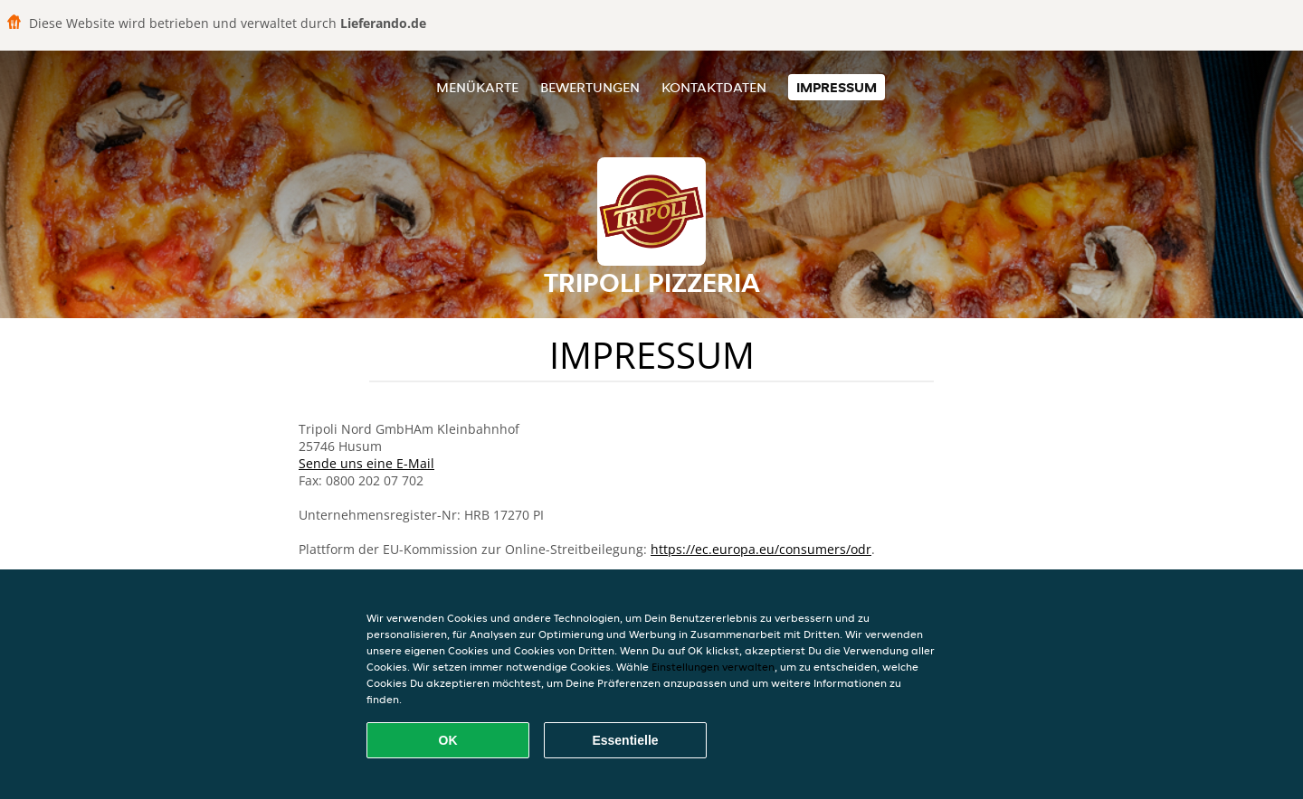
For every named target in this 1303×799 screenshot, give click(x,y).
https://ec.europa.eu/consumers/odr (761, 549)
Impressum (836, 87)
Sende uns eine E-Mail (366, 463)
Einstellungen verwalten (713, 666)
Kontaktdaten (713, 87)
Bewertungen (590, 87)
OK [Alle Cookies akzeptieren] (448, 740)
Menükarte (477, 87)
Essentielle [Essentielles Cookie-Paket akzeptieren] (625, 740)
